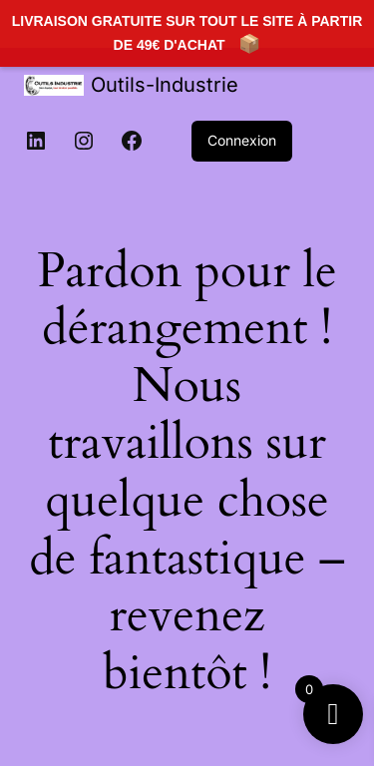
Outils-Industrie (164, 85)
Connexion (241, 140)
